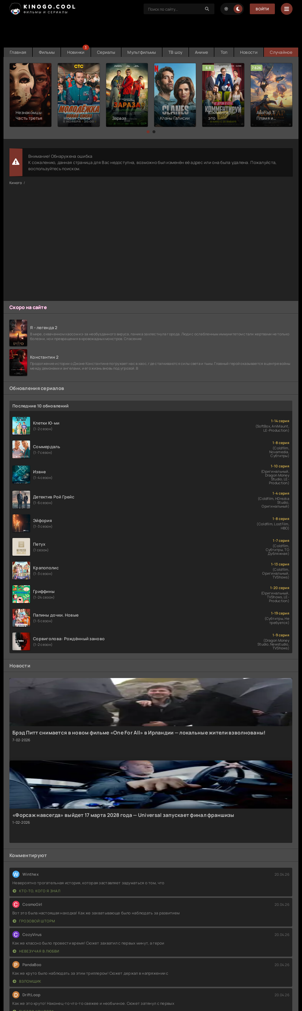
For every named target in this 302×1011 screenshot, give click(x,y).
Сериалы (106, 52)
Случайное (281, 52)
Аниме (201, 52)
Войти (262, 9)
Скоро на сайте (28, 307)
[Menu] (287, 9)
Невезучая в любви (36, 951)
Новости (248, 52)
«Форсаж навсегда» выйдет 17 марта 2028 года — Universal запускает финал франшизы (123, 815)
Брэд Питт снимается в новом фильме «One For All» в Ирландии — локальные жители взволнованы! (138, 732)
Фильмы (47, 52)
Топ (224, 52)
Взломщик (27, 981)
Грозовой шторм (34, 921)
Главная (18, 52)
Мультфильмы (141, 52)
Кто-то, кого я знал (36, 890)
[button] (148, 131)
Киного (15, 182)
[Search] (207, 9)
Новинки (76, 52)
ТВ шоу (175, 52)
